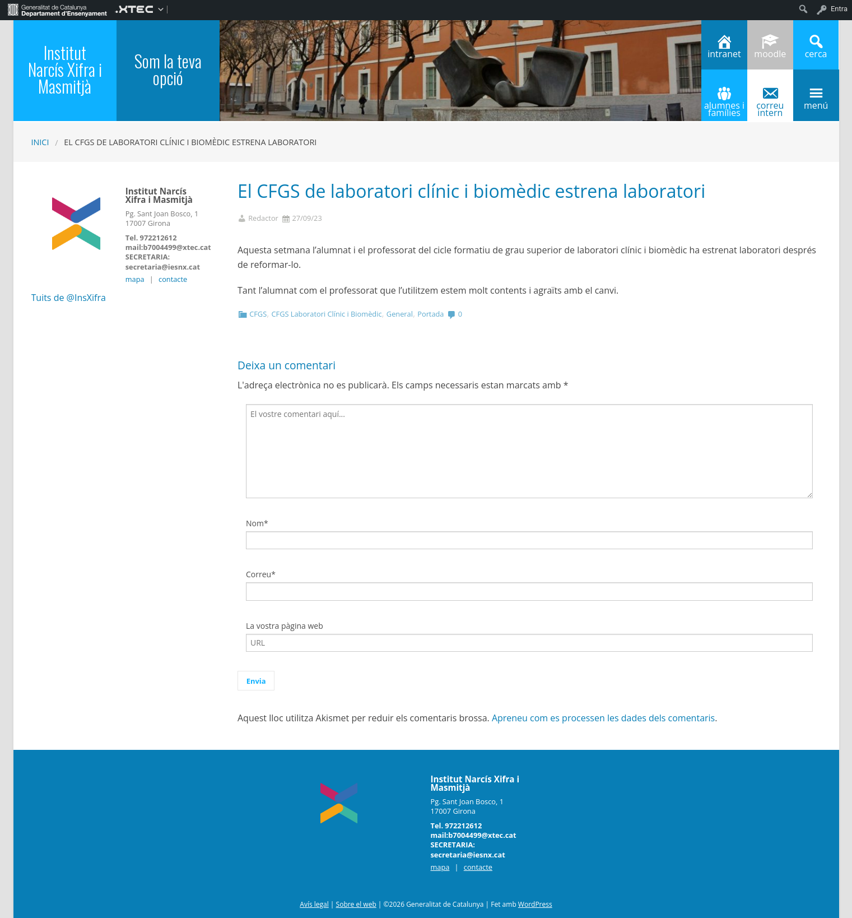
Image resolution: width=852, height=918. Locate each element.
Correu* (261, 574)
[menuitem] (57, 9)
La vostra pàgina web (284, 625)
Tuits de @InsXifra (68, 297)
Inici (40, 142)
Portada (430, 314)
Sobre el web (356, 904)
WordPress (535, 904)
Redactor (263, 218)
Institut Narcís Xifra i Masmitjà (65, 69)
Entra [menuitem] (839, 8)
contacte (173, 279)
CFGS (258, 314)
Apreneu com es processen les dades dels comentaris (603, 718)
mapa (135, 279)
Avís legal (314, 904)
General (400, 314)
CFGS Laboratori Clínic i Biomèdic (326, 314)
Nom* (257, 523)
